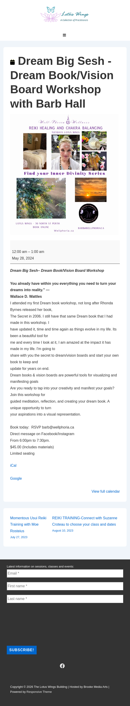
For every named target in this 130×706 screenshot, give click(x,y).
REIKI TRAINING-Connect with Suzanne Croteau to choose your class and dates (86, 524)
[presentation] (25, 624)
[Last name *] (65, 599)
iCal (13, 465)
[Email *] (65, 573)
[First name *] (65, 586)
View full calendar (106, 491)
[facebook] (62, 666)
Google (16, 478)
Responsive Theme (39, 691)
